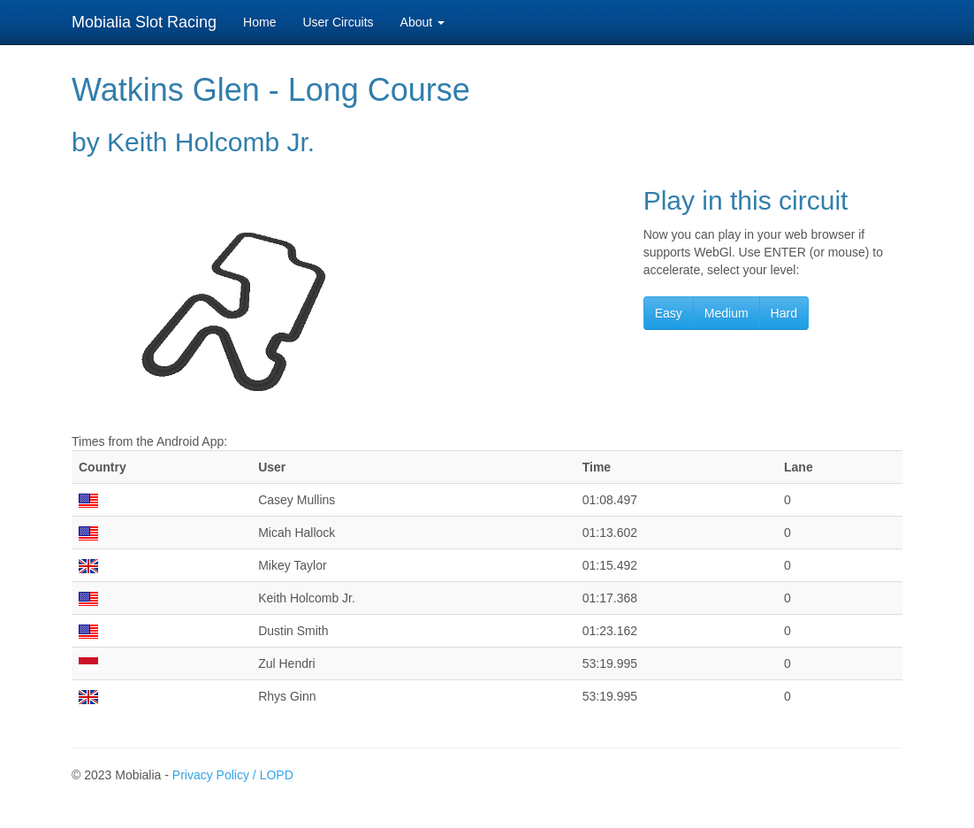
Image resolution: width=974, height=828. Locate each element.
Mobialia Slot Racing (144, 22)
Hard (784, 313)
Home (259, 22)
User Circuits (337, 22)
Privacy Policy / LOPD (232, 775)
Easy (668, 313)
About (422, 22)
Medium (726, 313)
